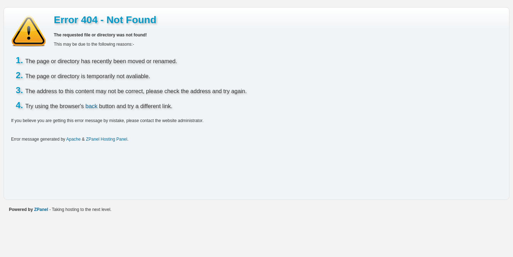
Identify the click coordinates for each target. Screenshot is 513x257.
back (92, 106)
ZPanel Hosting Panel (106, 139)
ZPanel (41, 209)
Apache (73, 139)
